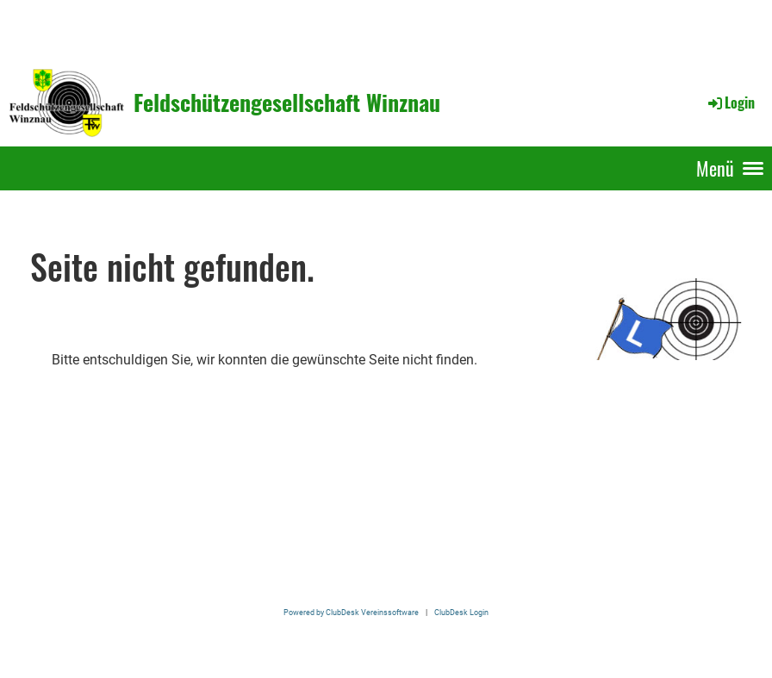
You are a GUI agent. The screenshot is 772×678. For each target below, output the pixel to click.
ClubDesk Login (461, 612)
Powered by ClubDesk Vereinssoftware (351, 612)
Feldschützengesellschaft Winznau (287, 102)
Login (730, 102)
